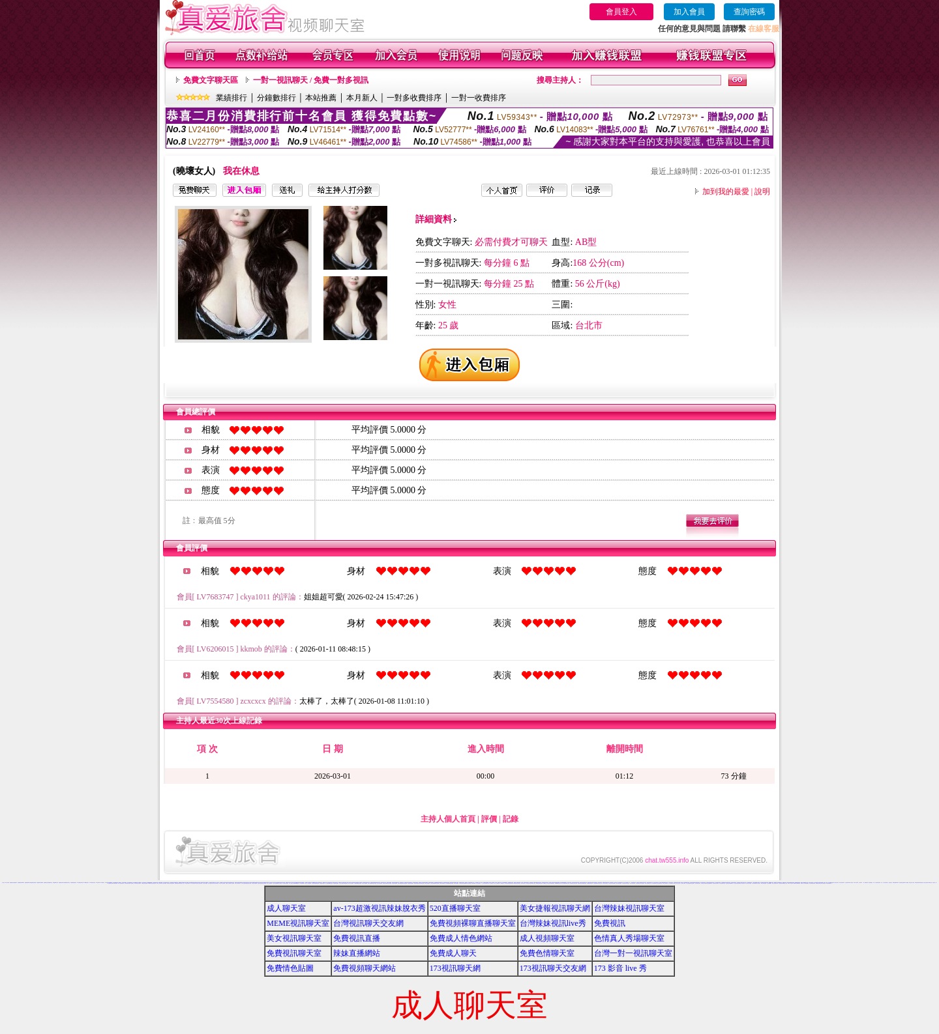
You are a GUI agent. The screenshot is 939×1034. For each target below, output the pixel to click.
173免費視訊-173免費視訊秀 (174, 882)
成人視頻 (3, 882)
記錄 (510, 819)
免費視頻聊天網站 (364, 968)
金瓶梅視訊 (11, 882)
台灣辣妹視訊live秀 (553, 923)
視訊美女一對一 (934, 882)
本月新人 (362, 97)
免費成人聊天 (453, 953)
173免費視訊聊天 (86, 882)
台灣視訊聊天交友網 (368, 923)
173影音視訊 (102, 882)
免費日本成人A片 (500, 882)
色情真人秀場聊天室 (629, 938)
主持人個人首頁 (448, 819)
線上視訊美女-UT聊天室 (927, 882)
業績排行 (231, 97)
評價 (489, 819)
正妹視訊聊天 (847, 882)
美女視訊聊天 (842, 882)
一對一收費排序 (478, 97)
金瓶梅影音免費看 (39, 882)
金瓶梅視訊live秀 (20, 882)
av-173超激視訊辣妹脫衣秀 (379, 908)
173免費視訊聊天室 (80, 882)
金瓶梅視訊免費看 (33, 882)
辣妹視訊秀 (916, 882)
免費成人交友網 (520, 882)
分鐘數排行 (276, 97)
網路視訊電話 (792, 882)
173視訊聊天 (98, 882)
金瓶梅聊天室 (55, 882)
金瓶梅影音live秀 (27, 882)
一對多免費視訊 (870, 882)
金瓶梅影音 (15, 882)
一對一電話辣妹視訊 (877, 882)
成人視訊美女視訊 (836, 882)
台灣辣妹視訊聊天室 (629, 908)
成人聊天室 (286, 908)
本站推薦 (320, 97)
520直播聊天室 (455, 908)
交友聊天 (860, 882)
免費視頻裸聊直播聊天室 (473, 923)
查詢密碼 (749, 11)
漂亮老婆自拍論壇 (901, 882)
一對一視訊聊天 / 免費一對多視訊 (310, 80)
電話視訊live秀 (895, 882)
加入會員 (689, 11)
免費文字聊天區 (210, 80)
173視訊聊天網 (455, 968)
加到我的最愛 (725, 191)
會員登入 (621, 11)
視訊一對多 (625, 882)
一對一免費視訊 (865, 882)
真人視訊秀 (851, 882)
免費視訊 (609, 923)
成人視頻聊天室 (547, 938)
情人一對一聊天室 (883, 882)
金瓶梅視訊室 (46, 882)
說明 (762, 191)
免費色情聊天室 (547, 953)
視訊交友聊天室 (655, 882)
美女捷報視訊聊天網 (555, 908)
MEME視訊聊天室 (298, 923)
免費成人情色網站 (461, 938)
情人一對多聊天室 (889, 882)
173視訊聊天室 (92, 882)
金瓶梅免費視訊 (73, 882)
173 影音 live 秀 (620, 968)
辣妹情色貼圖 (921, 882)
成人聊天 (815, 882)
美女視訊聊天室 (294, 938)
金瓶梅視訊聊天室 (61, 882)
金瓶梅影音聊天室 (67, 882)
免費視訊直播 (356, 938)
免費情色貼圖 (290, 968)
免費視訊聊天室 (294, 953)
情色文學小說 (912, 882)
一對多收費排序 (414, 97)
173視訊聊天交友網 (553, 968)
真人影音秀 (855, 882)
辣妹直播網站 (356, 953)
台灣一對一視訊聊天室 (633, 953)
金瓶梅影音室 (50, 882)
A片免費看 (906, 882)
